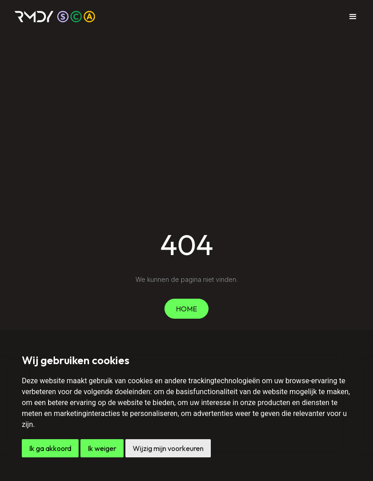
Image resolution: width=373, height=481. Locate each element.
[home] (55, 16)
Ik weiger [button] (102, 448)
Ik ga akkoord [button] (50, 448)
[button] (353, 16)
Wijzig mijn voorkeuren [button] (168, 448)
